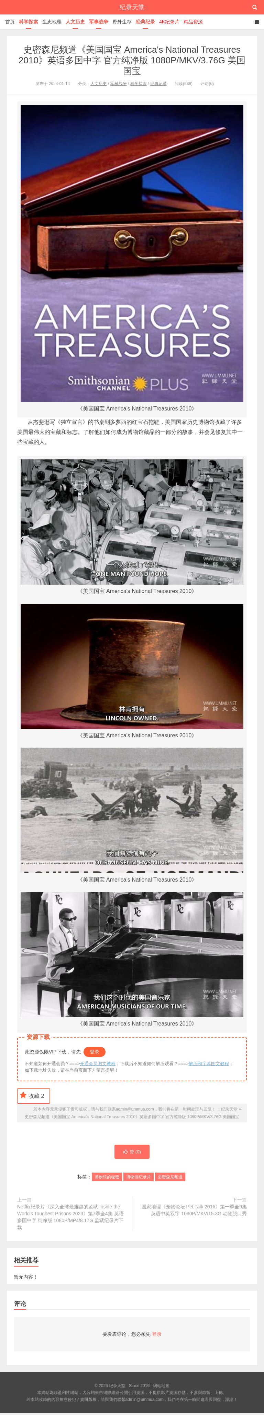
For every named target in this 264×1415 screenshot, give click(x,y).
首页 (10, 21)
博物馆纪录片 (138, 1178)
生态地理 (52, 21)
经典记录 (158, 83)
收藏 (32, 1095)
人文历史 (75, 21)
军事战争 (98, 21)
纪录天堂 (132, 7)
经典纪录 (145, 21)
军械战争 (118, 83)
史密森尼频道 (170, 1178)
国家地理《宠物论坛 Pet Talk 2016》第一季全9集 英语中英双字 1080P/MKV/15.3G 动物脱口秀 (194, 1212)
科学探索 (28, 21)
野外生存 (122, 21)
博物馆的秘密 (107, 1178)
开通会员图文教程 (98, 1063)
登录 (94, 1051)
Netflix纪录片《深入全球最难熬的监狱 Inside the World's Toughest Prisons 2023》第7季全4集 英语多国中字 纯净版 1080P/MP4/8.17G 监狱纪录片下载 (70, 1219)
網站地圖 (161, 1387)
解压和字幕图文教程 (209, 1063)
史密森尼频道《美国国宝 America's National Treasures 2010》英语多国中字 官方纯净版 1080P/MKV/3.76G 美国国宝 (132, 60)
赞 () (132, 1153)
